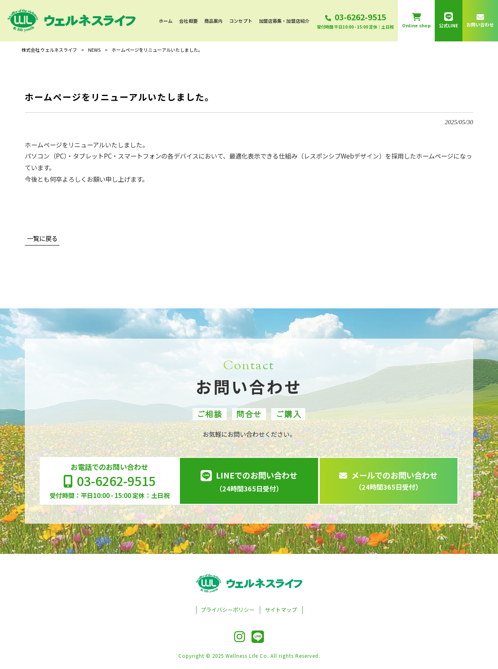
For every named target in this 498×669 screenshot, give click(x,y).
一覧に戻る (42, 238)
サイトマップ (281, 610)
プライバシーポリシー (227, 610)
